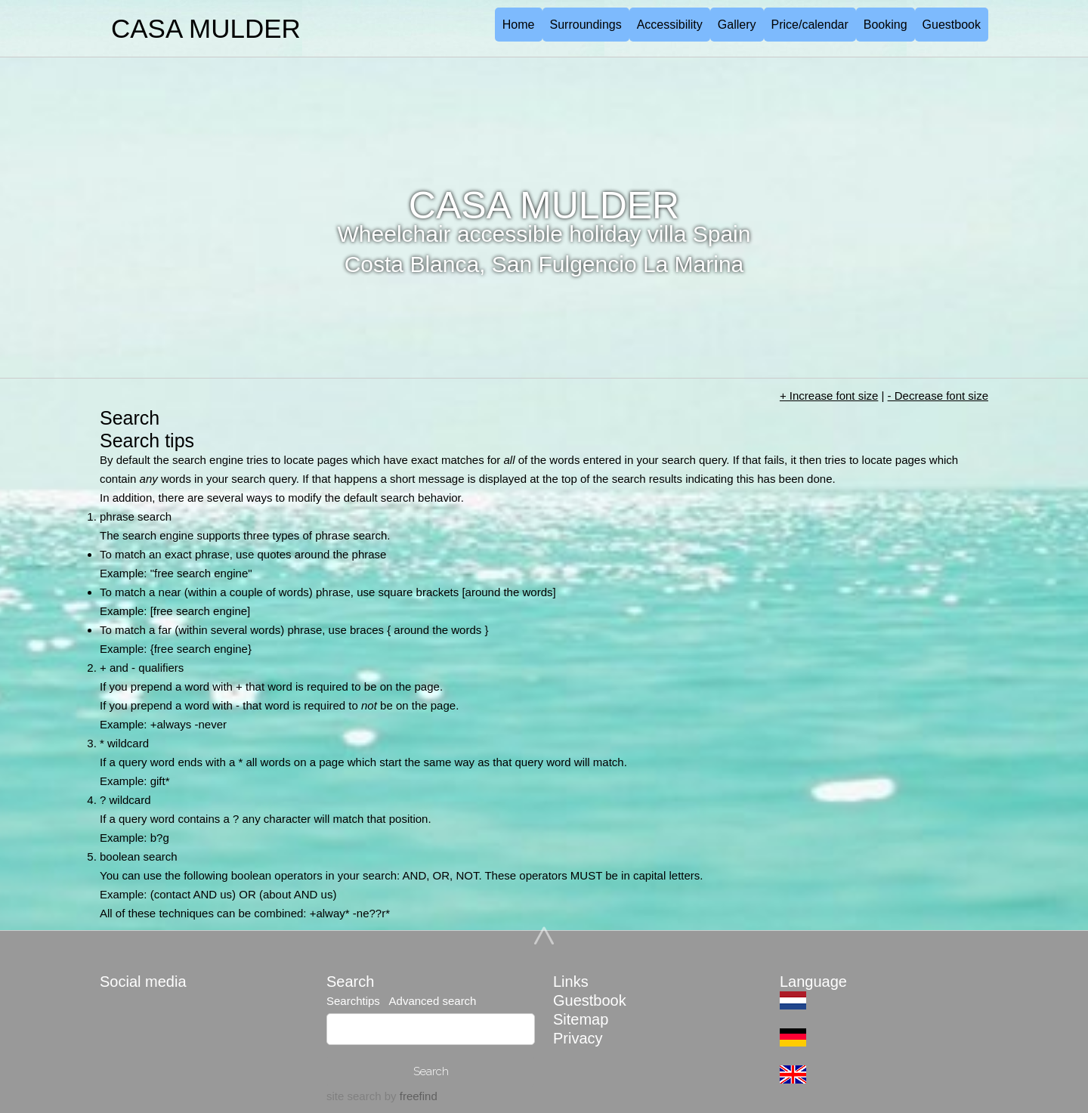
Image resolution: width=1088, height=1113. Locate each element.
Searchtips (354, 1000)
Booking (885, 24)
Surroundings (586, 24)
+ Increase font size (829, 395)
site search (354, 1096)
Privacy (578, 1038)
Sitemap (580, 1019)
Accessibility (670, 24)
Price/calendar (809, 24)
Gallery (737, 24)
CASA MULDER (206, 28)
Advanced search (431, 1000)
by (409, 1096)
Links (571, 981)
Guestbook (952, 24)
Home (518, 24)
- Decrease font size (938, 395)
